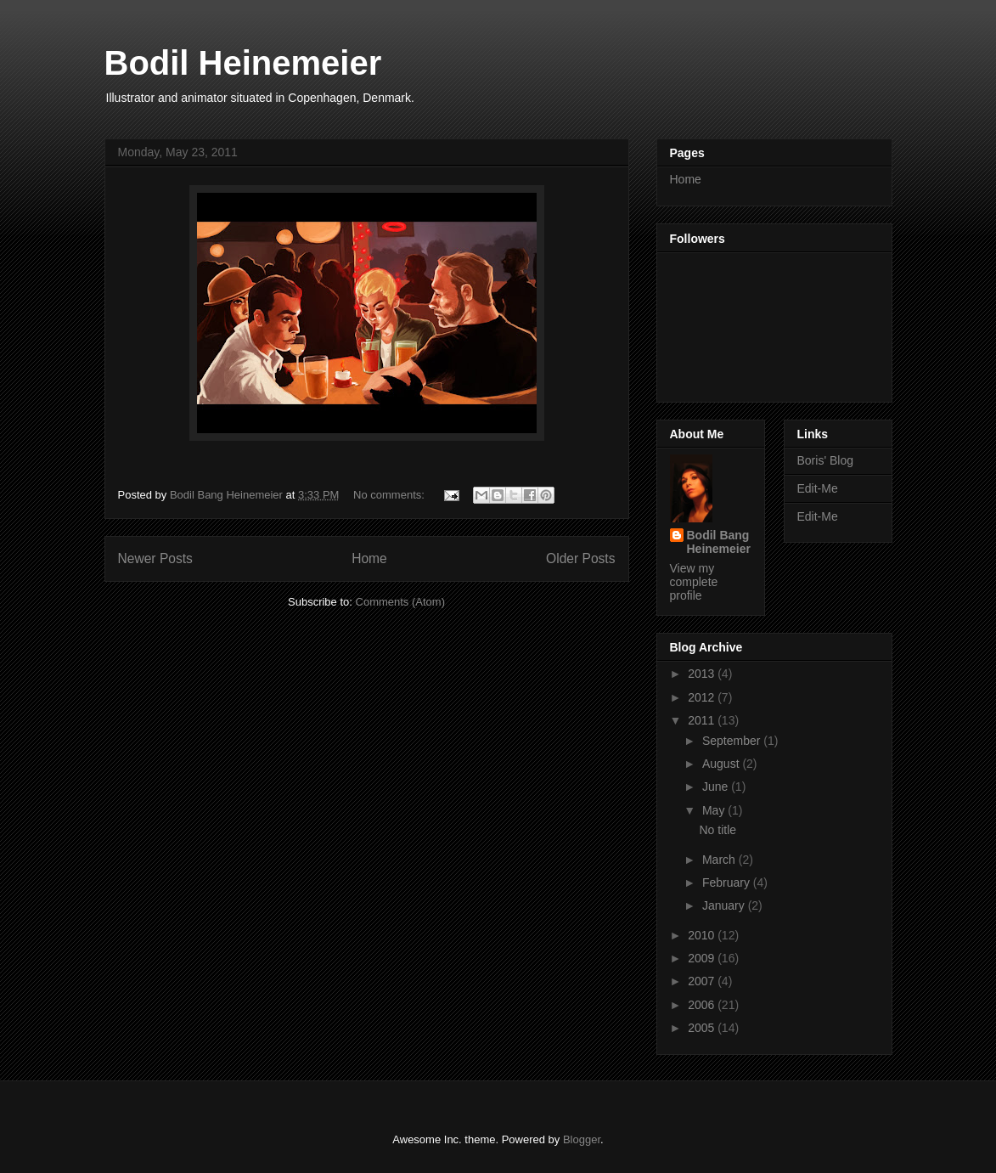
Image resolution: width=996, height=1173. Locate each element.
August (722, 763)
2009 (702, 958)
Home (369, 558)
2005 (702, 1028)
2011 (702, 720)
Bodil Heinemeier (243, 63)
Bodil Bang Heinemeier (719, 541)
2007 (702, 981)
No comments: (390, 494)
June (716, 786)
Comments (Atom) (400, 601)
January (725, 905)
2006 (702, 1005)
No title (717, 830)
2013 (702, 673)
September (732, 740)
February (727, 882)
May (715, 810)
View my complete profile (694, 581)
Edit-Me (817, 488)
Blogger (581, 1139)
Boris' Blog (825, 460)
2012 (702, 697)
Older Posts (580, 558)
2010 (702, 935)
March (720, 859)
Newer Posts (155, 558)
